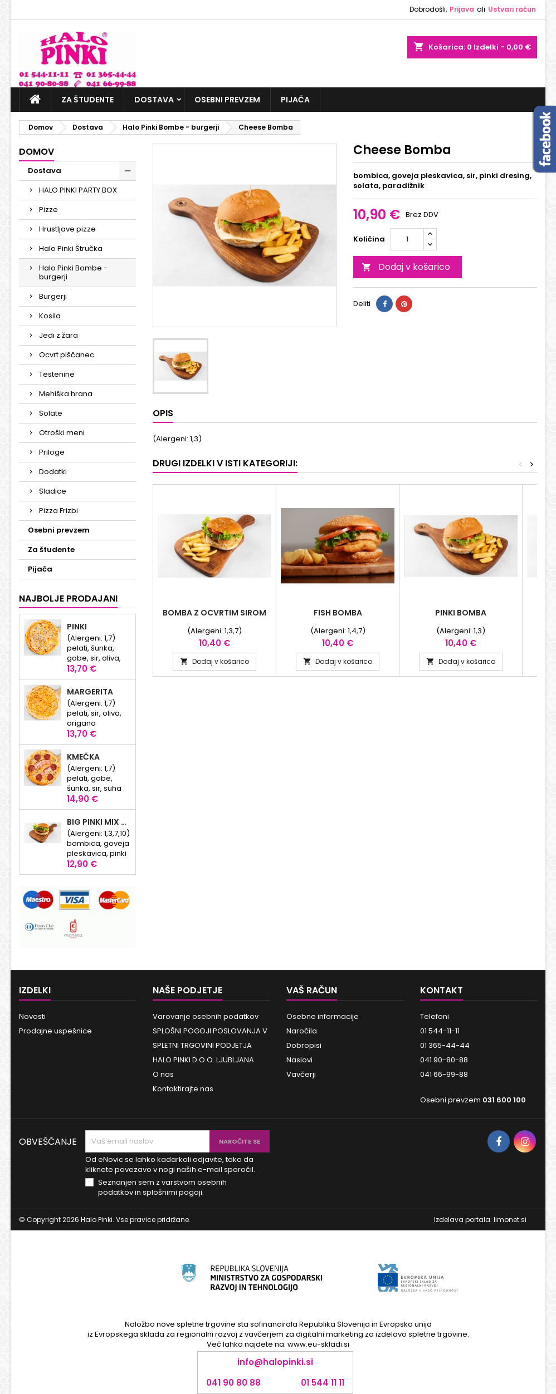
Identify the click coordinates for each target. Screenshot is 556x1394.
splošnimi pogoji (172, 1192)
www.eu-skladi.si (318, 1344)
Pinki (77, 626)
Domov (36, 151)
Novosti (32, 1016)
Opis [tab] (163, 413)
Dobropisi (303, 1045)
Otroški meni (62, 432)
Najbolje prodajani (68, 598)
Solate (50, 413)
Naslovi (299, 1060)
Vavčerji (301, 1074)
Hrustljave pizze (67, 229)
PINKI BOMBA (460, 612)
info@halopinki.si (275, 1362)
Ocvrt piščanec (66, 354)
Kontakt (441, 990)
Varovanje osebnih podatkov (206, 1016)
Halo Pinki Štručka (71, 248)
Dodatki (53, 471)
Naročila (301, 1031)
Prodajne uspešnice (55, 1031)
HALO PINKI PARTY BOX (78, 190)
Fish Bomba (338, 612)
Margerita (90, 691)
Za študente (87, 99)
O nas (163, 1074)
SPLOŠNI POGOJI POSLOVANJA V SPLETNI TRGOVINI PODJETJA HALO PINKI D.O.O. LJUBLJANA (210, 1045)
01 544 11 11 (322, 1383)
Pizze (48, 209)
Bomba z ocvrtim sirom (214, 612)
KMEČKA (83, 756)
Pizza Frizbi (58, 510)
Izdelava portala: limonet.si (480, 1219)
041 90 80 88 (233, 1383)
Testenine (57, 374)
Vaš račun (311, 990)
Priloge (52, 452)
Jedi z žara (58, 335)
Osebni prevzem (227, 99)
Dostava (154, 99)
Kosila (50, 316)
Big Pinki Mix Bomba (99, 821)
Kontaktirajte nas (183, 1088)
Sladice (52, 491)
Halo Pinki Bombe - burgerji (73, 272)
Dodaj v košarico (406, 266)
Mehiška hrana (65, 393)
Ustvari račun (512, 9)
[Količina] (407, 239)
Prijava (462, 9)
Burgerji (53, 296)
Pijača (295, 99)
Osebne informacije (322, 1016)
